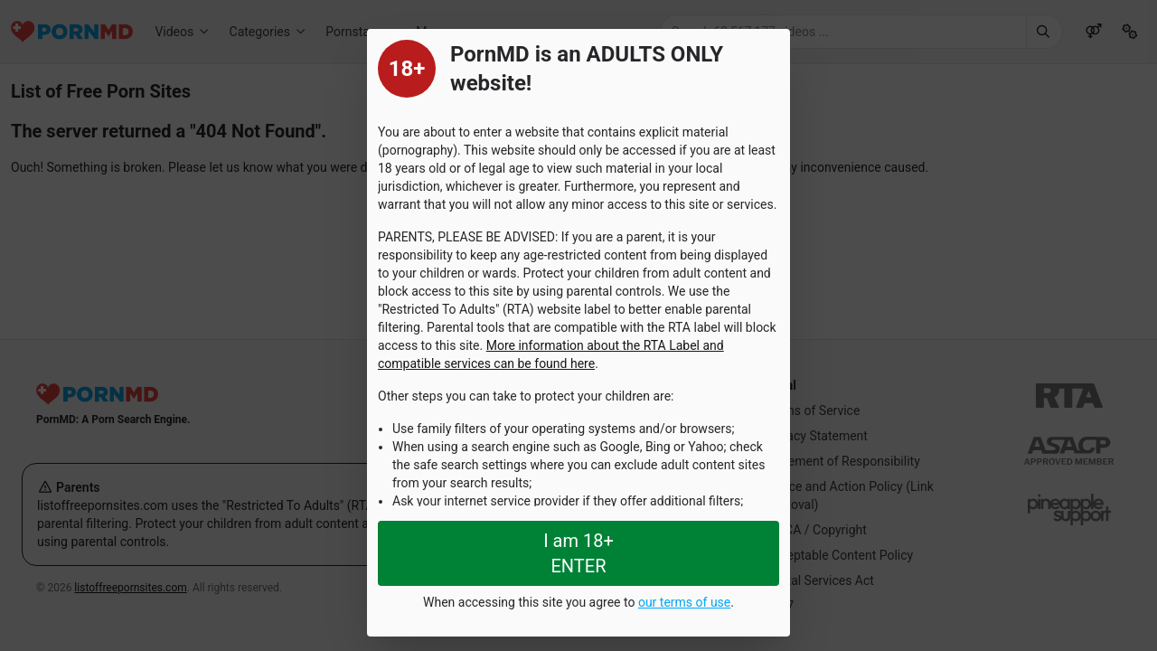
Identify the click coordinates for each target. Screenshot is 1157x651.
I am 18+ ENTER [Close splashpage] (578, 553)
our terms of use (684, 602)
